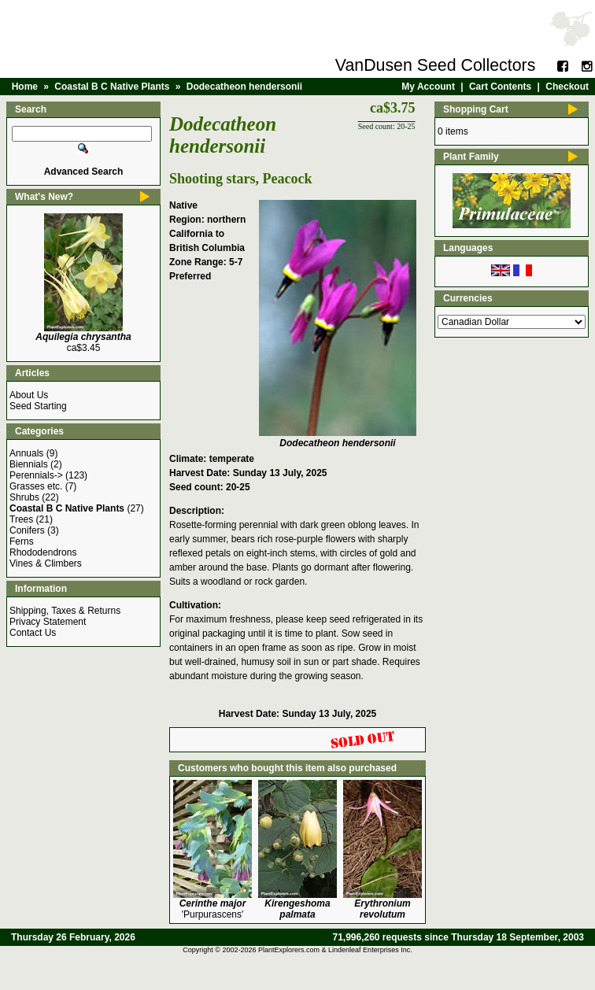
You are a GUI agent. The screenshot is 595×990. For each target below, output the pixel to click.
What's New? (44, 196)
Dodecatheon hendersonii (244, 86)
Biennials (28, 464)
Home (25, 86)
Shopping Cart (475, 109)
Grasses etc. (35, 486)
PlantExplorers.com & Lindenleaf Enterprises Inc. (335, 950)
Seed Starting (38, 406)
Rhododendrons (42, 552)
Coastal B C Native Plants (111, 86)
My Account (428, 86)
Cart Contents (500, 86)
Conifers (27, 530)
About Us (28, 395)
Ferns (21, 541)
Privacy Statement (47, 621)
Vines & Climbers (45, 563)
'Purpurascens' (212, 909)
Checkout (567, 86)
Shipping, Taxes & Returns (64, 610)
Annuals (26, 453)
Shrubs (24, 497)
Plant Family (471, 156)
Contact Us (32, 632)
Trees (21, 519)
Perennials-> (36, 475)
